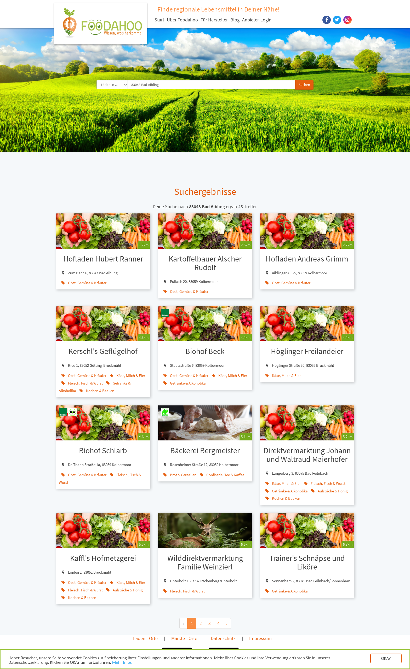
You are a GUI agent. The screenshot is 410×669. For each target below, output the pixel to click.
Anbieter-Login (256, 20)
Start (159, 20)
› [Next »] (226, 623)
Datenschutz (223, 638)
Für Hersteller (214, 20)
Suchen (304, 84)
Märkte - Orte (184, 638)
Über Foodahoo (182, 20)
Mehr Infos (122, 663)
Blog (235, 20)
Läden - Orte (145, 638)
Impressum (260, 638)
